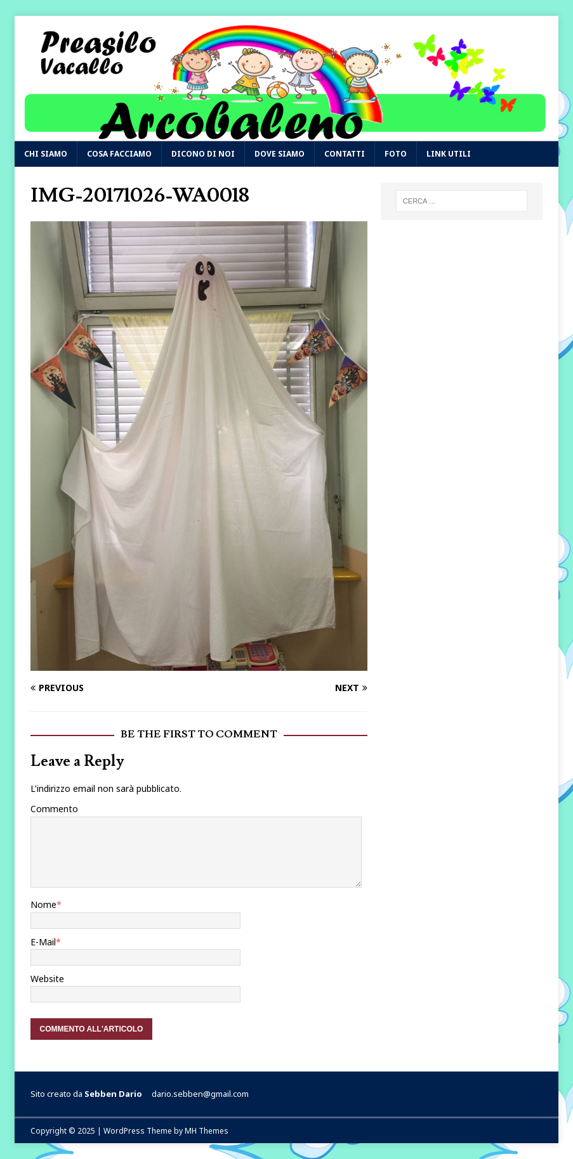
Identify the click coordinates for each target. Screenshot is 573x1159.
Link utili (448, 153)
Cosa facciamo (119, 153)
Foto (396, 153)
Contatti (344, 153)
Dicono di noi (203, 153)
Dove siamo (279, 153)
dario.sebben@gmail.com (200, 1093)
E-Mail (43, 942)
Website (47, 979)
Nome (43, 904)
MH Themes (206, 1130)
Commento (54, 809)
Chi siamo (45, 153)
